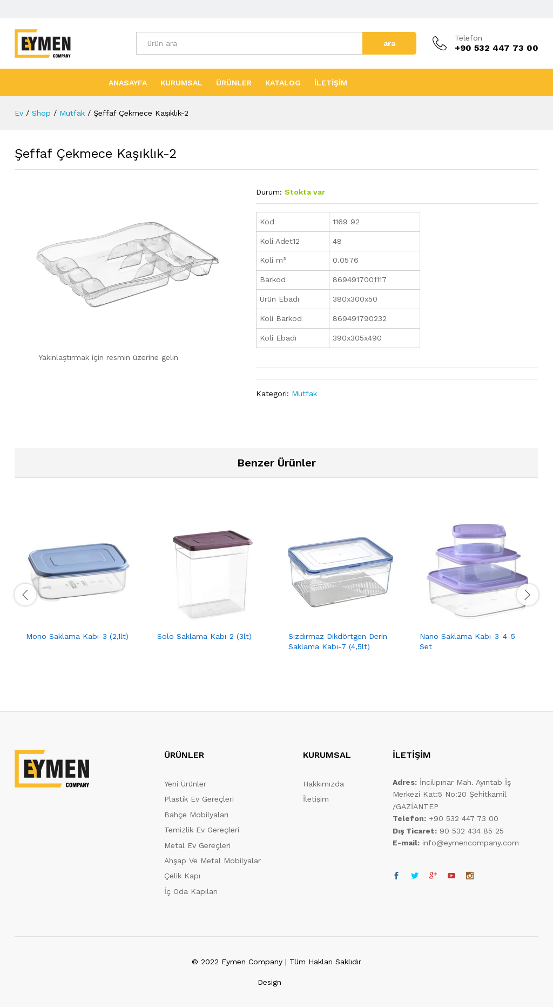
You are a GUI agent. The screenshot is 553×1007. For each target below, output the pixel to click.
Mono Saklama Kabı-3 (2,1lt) (77, 636)
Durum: (269, 192)
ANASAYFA (128, 82)
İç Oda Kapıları (191, 891)
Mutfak (304, 393)
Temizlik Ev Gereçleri (201, 829)
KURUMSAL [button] (181, 82)
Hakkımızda (323, 783)
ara (389, 43)
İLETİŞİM (330, 82)
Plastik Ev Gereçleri (199, 799)
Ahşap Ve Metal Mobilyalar (212, 860)
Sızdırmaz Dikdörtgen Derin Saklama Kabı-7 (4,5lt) (337, 641)
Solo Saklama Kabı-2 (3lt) (204, 636)
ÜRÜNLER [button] (234, 82)
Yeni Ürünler (185, 783)
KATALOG (283, 82)
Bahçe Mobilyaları (196, 814)
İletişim (316, 799)
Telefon (468, 38)
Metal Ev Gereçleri (197, 845)
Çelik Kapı (182, 875)
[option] (80, 588)
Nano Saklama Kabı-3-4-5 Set (467, 641)
